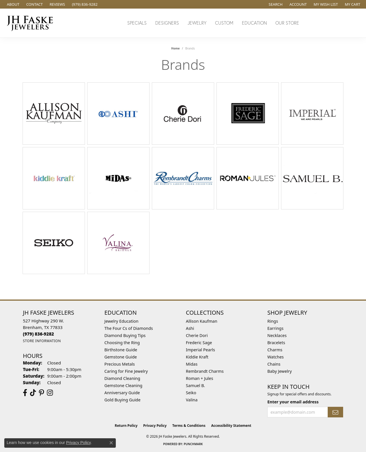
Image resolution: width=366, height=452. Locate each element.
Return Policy (126, 425)
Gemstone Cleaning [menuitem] (123, 385)
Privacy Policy (155, 425)
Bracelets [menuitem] (276, 342)
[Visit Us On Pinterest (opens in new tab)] (41, 392)
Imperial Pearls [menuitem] (200, 349)
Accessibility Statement (231, 425)
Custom (224, 23)
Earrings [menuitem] (275, 328)
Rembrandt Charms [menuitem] (205, 371)
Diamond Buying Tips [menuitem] (125, 335)
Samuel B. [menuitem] (195, 385)
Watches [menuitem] (275, 357)
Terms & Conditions (189, 425)
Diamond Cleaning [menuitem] (122, 378)
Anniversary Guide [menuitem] (122, 392)
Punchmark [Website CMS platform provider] (193, 444)
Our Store (287, 23)
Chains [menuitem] (274, 364)
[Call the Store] (38, 334)
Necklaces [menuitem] (277, 335)
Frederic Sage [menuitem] (199, 342)
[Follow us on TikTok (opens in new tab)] (33, 392)
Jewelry (197, 23)
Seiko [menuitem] (191, 392)
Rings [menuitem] (272, 321)
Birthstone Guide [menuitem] (120, 349)
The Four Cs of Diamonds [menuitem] (128, 328)
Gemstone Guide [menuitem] (120, 357)
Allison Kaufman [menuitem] (201, 321)
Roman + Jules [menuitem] (199, 378)
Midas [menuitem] (192, 364)
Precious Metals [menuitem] (119, 364)
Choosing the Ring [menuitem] (122, 342)
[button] (275, 4)
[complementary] (324, 420)
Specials (137, 23)
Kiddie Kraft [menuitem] (197, 357)
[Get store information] (42, 340)
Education (254, 23)
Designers (167, 23)
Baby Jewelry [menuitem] (279, 371)
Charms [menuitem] (274, 349)
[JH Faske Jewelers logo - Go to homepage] (31, 23)
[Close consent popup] (111, 443)
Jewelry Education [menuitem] (121, 321)
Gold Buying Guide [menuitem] (122, 400)
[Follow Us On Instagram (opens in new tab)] (50, 392)
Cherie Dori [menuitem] (197, 335)
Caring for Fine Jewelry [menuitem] (126, 371)
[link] (12, 4)
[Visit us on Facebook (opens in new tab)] (25, 392)
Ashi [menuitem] (190, 328)
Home (175, 48)
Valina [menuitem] (192, 400)
